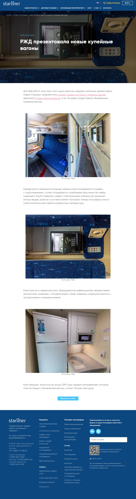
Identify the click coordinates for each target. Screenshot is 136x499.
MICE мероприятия (46, 461)
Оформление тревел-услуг (48, 472)
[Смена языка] (98, 3)
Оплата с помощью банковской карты (72, 481)
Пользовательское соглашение (72, 474)
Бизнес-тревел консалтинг (45, 442)
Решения (43, 420)
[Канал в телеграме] (98, 431)
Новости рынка (21, 15)
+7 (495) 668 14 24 (24, 459)
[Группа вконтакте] (92, 431)
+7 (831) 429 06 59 (16, 464)
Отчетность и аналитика (49, 431)
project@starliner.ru (17, 438)
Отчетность (44, 487)
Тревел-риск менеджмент (44, 436)
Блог (9, 15)
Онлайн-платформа (74, 420)
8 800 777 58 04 (113, 3)
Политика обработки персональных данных (73, 468)
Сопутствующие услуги (48, 478)
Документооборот (47, 482)
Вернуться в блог (68, 398)
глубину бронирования (47, 98)
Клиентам (68, 450)
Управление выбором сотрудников (48, 455)
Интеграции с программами (70, 438)
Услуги (42, 467)
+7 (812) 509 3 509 (16, 457)
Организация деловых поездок (48, 425)
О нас (67, 445)
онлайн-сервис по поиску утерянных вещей (82, 94)
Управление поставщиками (45, 448)
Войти (127, 3)
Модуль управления (72, 429)
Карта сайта (96, 459)
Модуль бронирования (73, 424)
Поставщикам (70, 454)
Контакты (68, 463)
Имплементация (70, 433)
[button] (32, 8)
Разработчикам (70, 459)
